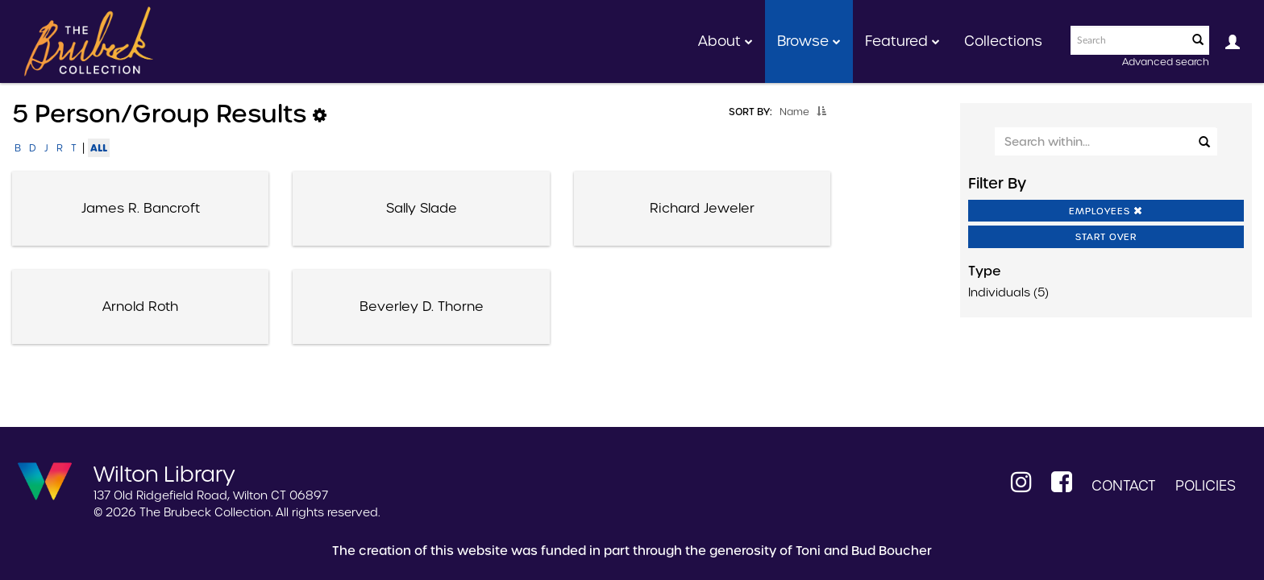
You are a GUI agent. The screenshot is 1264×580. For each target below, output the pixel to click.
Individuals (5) (1008, 292)
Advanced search (1165, 62)
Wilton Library (164, 473)
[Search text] (1127, 40)
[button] (821, 111)
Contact (1123, 486)
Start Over (1106, 236)
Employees (1106, 211)
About (725, 41)
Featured (902, 41)
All (98, 148)
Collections (1003, 41)
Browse (809, 41)
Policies (1205, 486)
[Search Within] (1105, 141)
